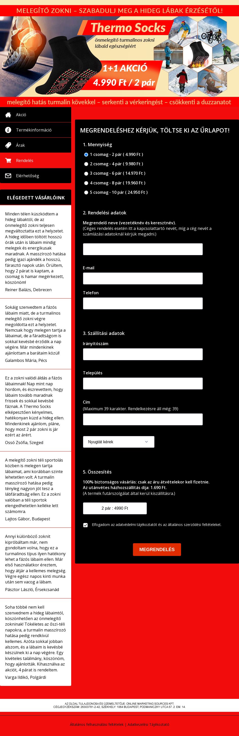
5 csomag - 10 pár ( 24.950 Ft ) (116, 192)
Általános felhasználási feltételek (97, 724)
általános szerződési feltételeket (194, 524)
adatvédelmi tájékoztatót (136, 524)
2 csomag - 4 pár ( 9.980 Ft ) (113, 164)
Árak (20, 145)
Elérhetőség (27, 176)
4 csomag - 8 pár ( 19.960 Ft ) (114, 183)
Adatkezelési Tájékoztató (148, 724)
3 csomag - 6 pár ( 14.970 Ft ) (114, 173)
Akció (21, 114)
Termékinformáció (34, 130)
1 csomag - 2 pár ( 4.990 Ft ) (113, 154)
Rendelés (24, 160)
